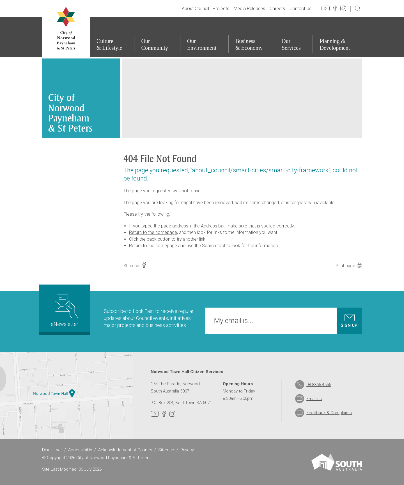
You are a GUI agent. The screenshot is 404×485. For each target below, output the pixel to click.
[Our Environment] (204, 37)
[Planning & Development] (337, 37)
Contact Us (300, 8)
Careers (277, 8)
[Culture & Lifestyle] (111, 37)
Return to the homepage (153, 232)
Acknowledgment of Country (125, 449)
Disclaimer (52, 449)
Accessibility (80, 449)
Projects (221, 8)
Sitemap (166, 449)
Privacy (187, 449)
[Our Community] (157, 37)
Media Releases (249, 8)
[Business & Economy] (251, 37)
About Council (195, 8)
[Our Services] (294, 37)
